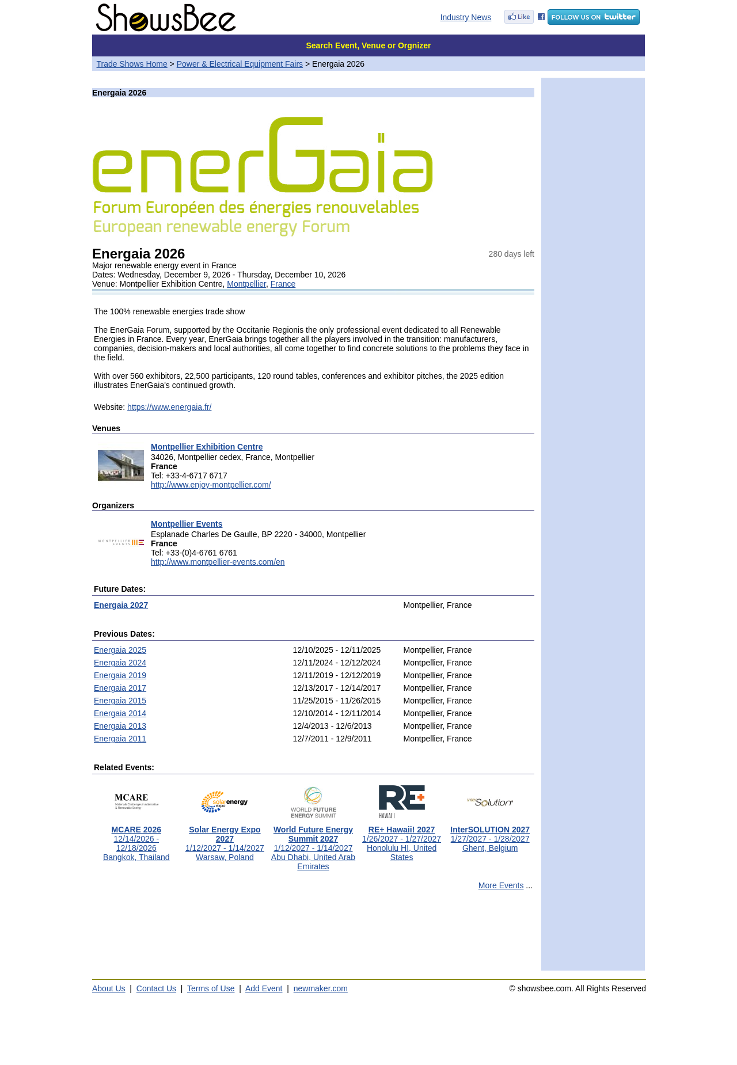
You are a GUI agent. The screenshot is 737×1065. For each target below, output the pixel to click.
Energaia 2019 (120, 675)
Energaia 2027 (121, 605)
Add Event (264, 988)
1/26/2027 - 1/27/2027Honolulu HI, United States (401, 839)
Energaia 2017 (120, 688)
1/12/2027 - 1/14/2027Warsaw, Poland (224, 839)
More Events (501, 885)
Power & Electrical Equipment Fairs (240, 64)
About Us (109, 988)
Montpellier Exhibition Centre (207, 446)
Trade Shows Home (132, 64)
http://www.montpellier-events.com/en (218, 561)
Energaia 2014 (120, 713)
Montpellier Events (186, 523)
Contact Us (156, 988)
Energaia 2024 (120, 662)
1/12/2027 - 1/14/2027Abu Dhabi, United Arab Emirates (313, 844)
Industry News (466, 17)
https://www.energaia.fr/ (169, 407)
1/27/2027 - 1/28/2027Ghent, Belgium (490, 835)
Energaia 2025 (120, 650)
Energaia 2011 (120, 738)
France (283, 283)
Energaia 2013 (120, 726)
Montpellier (246, 283)
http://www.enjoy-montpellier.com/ (211, 484)
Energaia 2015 (120, 700)
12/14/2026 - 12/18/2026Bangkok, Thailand (136, 839)
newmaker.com (321, 988)
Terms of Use (210, 988)
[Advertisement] (313, 935)
